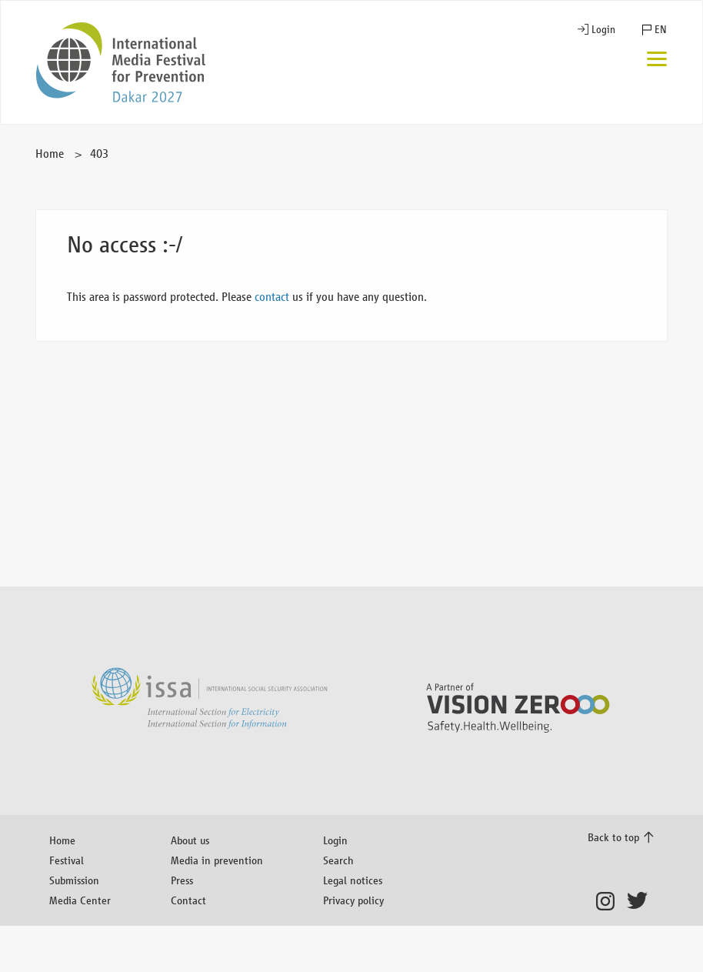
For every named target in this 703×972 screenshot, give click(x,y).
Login (603, 29)
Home (49, 153)
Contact (188, 900)
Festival (66, 860)
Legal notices (352, 880)
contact (272, 296)
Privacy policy (353, 900)
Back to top (613, 836)
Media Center (80, 900)
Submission (74, 880)
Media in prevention (217, 860)
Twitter (640, 901)
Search (338, 860)
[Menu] (657, 60)
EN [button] (661, 29)
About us (190, 840)
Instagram (609, 901)
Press (182, 880)
